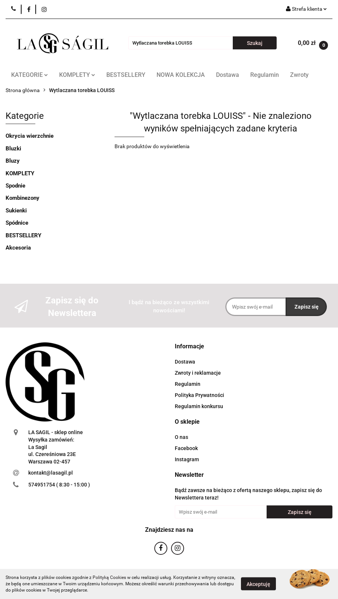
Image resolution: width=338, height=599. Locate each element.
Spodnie (15, 185)
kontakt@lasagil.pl (50, 473)
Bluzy (13, 160)
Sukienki (16, 210)
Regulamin (264, 74)
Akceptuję (258, 584)
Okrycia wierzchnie (30, 136)
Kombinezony (22, 198)
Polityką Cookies (109, 577)
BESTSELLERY (125, 74)
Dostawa (227, 74)
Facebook (186, 448)
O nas (181, 437)
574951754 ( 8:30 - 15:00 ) (59, 485)
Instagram (187, 459)
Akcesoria (18, 247)
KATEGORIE (29, 74)
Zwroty (299, 74)
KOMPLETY (77, 74)
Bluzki (13, 148)
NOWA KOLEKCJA (181, 74)
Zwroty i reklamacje (198, 373)
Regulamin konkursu (199, 406)
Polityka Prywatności (199, 395)
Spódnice (17, 222)
